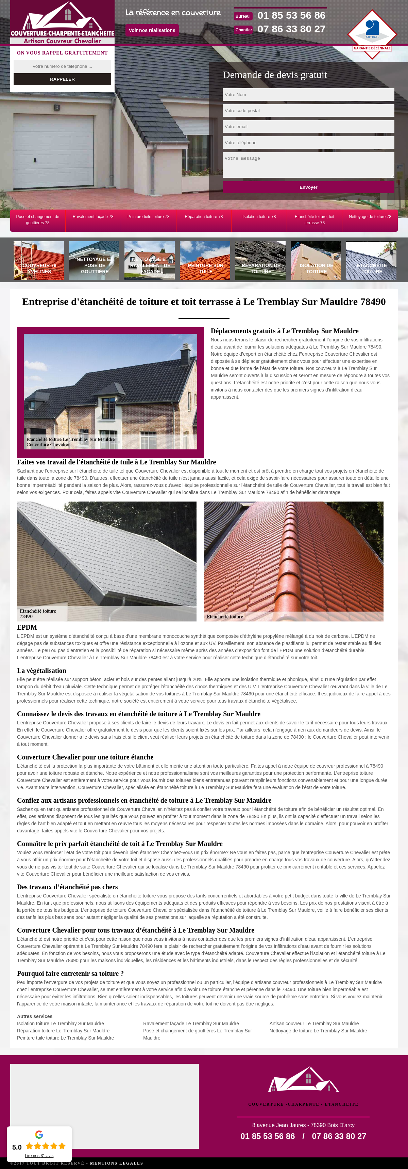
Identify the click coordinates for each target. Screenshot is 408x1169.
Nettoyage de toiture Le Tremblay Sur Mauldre (318, 1030)
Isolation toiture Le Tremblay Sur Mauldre (60, 1023)
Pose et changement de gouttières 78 (38, 219)
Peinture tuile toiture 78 (148, 216)
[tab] (38, 261)
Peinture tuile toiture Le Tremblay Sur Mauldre (65, 1038)
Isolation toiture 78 (259, 216)
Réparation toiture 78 (204, 216)
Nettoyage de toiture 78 (370, 216)
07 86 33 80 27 (292, 28)
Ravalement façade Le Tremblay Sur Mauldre (191, 1023)
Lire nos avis (39, 1155)
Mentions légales (116, 1163)
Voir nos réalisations (152, 30)
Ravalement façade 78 (93, 216)
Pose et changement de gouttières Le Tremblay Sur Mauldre (197, 1034)
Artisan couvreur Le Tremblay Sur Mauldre (314, 1023)
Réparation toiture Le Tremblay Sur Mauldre (63, 1030)
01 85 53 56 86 (292, 15)
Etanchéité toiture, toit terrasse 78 (314, 219)
